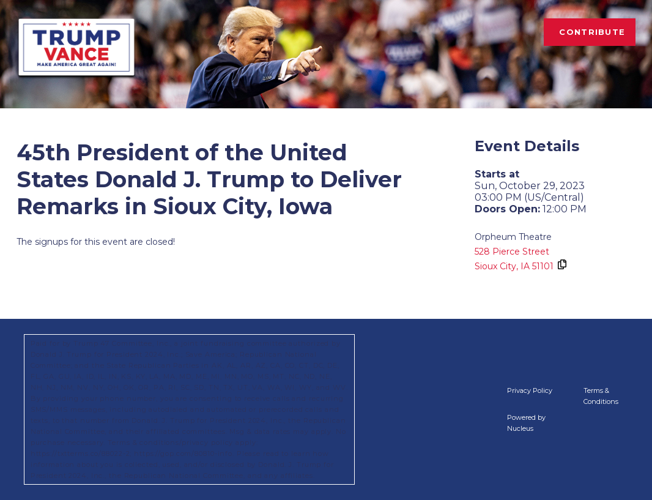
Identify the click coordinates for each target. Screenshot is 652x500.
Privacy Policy (529, 390)
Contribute (592, 32)
